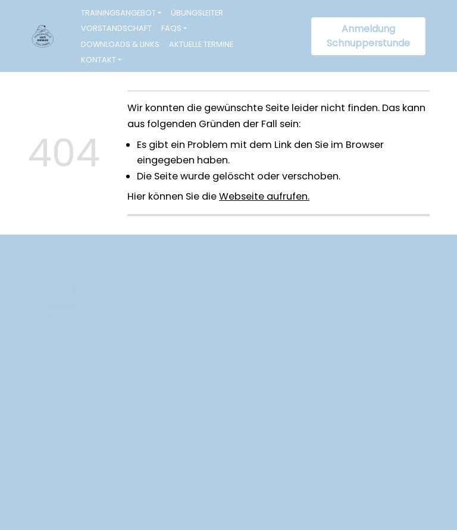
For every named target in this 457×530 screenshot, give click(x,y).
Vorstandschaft (116, 28)
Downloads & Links (120, 44)
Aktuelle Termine (201, 44)
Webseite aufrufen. (264, 196)
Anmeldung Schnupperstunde (368, 36)
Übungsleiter (197, 13)
